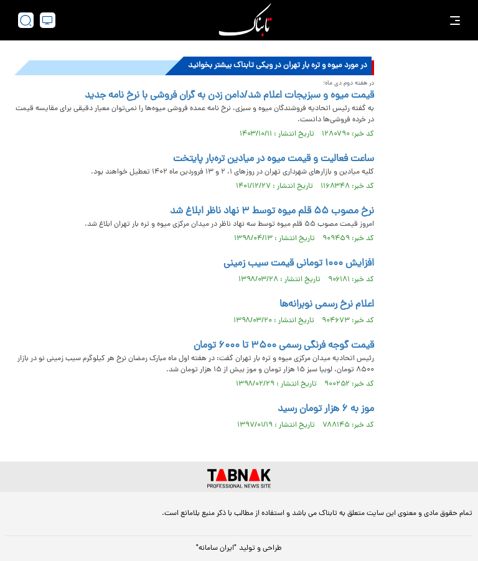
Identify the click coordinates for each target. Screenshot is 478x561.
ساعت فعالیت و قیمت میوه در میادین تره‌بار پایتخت (273, 159)
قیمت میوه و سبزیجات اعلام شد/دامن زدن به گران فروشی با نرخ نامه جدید (229, 95)
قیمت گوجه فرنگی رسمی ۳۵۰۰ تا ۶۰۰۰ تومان (284, 345)
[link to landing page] (245, 20)
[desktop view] (47, 20)
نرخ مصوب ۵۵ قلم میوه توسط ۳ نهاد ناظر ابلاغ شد (272, 211)
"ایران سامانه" (216, 548)
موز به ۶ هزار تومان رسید (326, 409)
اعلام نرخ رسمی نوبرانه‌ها (326, 304)
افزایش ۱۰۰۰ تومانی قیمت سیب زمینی (298, 263)
